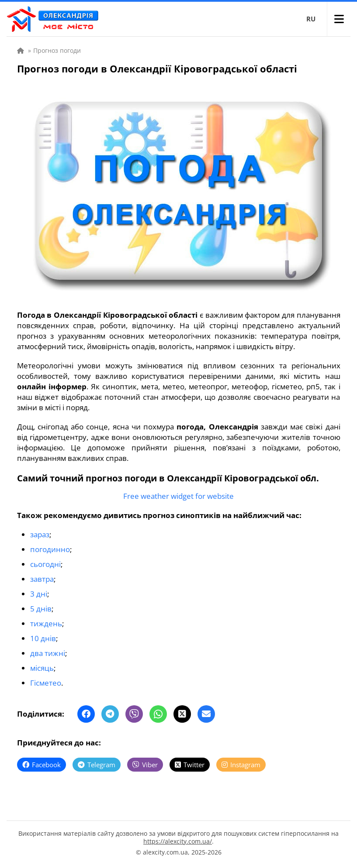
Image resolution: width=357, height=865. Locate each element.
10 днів (43, 638)
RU (310, 18)
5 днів (41, 609)
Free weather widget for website (178, 496)
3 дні (38, 594)
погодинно (50, 549)
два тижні (47, 653)
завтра (42, 579)
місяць (42, 668)
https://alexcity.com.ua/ (177, 841)
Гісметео (45, 683)
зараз (39, 534)
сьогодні (45, 564)
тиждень (46, 623)
